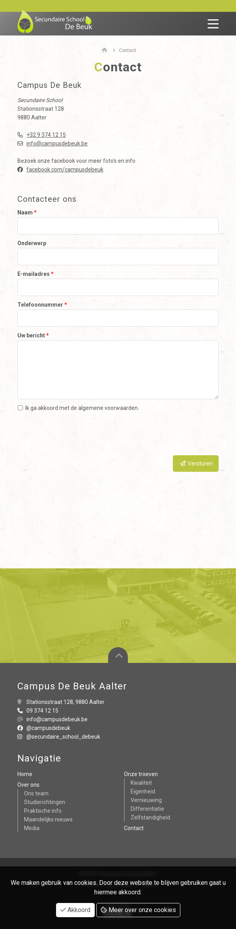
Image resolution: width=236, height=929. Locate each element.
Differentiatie (147, 809)
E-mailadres (35, 274)
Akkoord (75, 910)
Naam (27, 212)
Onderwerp (31, 243)
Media (31, 828)
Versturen (196, 463)
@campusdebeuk (43, 728)
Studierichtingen (44, 802)
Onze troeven (141, 774)
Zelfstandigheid (150, 817)
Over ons (28, 785)
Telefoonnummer (42, 304)
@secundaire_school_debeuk (58, 737)
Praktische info (43, 811)
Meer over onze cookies (138, 910)
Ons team (36, 793)
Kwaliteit (141, 783)
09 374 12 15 (42, 710)
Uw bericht (33, 335)
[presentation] (159, 434)
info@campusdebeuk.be (57, 143)
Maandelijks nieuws (48, 819)
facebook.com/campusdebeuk (64, 169)
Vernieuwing (146, 800)
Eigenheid (143, 791)
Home (24, 774)
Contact (134, 828)
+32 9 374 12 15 (46, 135)
